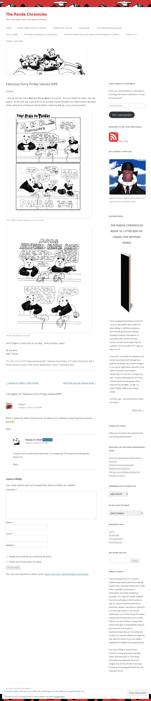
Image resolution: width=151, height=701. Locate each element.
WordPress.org (115, 542)
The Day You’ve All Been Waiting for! (124, 472)
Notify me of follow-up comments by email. (30, 556)
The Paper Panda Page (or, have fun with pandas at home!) (91, 34)
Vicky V (22, 404)
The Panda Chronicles (26, 14)
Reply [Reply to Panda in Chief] (15, 464)
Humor (24, 364)
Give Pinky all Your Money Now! (80, 383)
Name (10, 522)
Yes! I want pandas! (122, 114)
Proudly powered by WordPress (19, 688)
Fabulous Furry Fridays (57, 361)
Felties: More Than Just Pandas (31, 28)
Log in (111, 531)
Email (9, 533)
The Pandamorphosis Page (109, 28)
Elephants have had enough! (121, 465)
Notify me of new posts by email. (25, 561)
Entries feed (114, 535)
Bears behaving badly (37, 361)
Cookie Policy (59, 696)
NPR (30, 364)
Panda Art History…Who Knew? (22, 383)
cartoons (16, 364)
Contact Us (131, 34)
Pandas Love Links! (14, 41)
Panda (36, 364)
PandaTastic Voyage (62, 28)
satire (54, 364)
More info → (138, 410)
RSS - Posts (118, 141)
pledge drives (45, 364)
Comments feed (116, 538)
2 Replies (10, 91)
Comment (11, 489)
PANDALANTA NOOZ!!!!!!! (119, 468)
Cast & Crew (11, 34)
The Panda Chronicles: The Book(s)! (40, 34)
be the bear (83, 361)
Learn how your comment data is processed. (67, 574)
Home (8, 28)
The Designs (84, 28)
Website (10, 545)
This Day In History (117, 475)
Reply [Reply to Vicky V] (8, 428)
